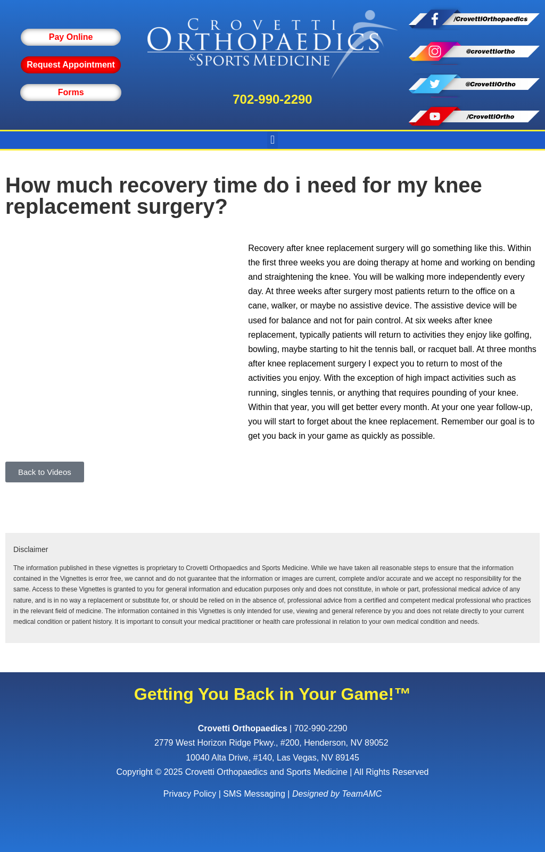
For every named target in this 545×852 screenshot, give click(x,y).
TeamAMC (362, 793)
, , (272, 742)
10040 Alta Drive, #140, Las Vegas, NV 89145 (272, 757)
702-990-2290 (272, 99)
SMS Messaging (254, 793)
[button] (272, 140)
